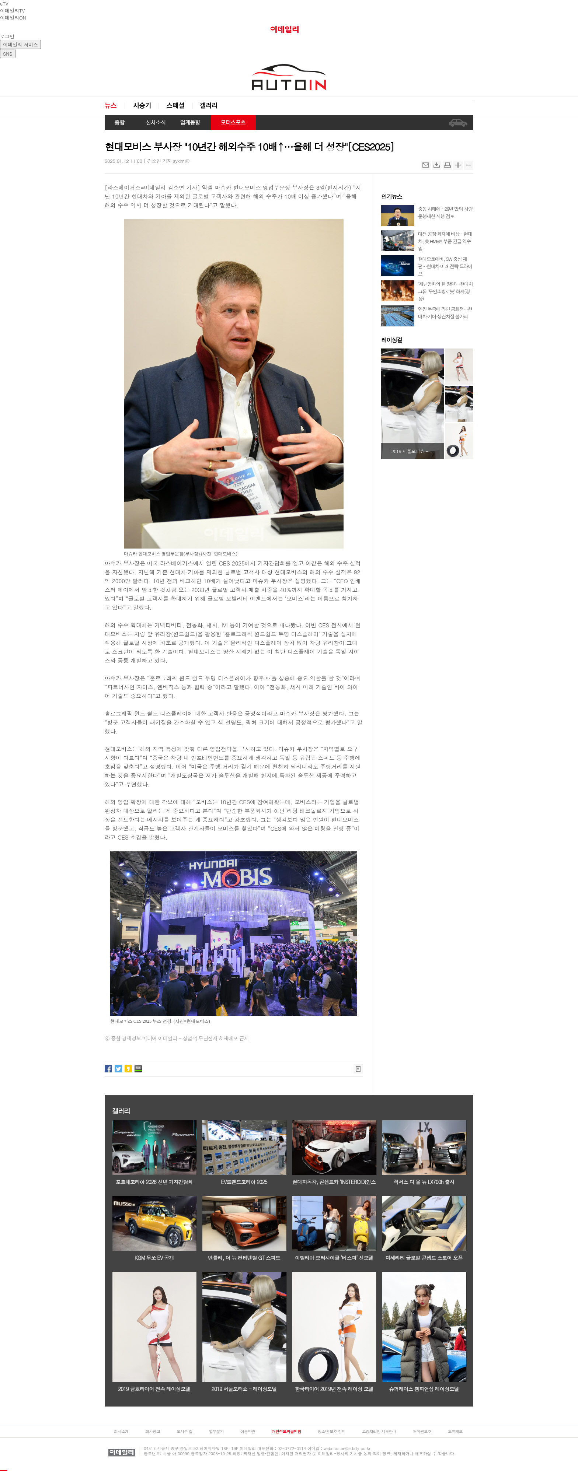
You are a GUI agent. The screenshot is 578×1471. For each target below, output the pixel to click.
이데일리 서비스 (20, 44)
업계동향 (190, 122)
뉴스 (115, 106)
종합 (120, 122)
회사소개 (121, 1431)
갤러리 (209, 106)
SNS (8, 53)
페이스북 (108, 1068)
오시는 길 (184, 1431)
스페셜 (175, 106)
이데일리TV (12, 10)
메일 (426, 165)
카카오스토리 (128, 1068)
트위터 (118, 1068)
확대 (458, 165)
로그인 (7, 36)
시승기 (142, 106)
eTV (4, 3)
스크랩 (436, 165)
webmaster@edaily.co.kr (347, 1448)
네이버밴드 (138, 1068)
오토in (289, 77)
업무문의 (216, 1431)
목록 (358, 1069)
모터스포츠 (233, 122)
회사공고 (152, 1431)
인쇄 (447, 165)
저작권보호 (422, 1431)
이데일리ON (13, 17)
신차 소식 (153, 122)
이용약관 (247, 1431)
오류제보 (455, 1431)
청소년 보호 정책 (331, 1431)
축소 (468, 165)
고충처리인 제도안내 (379, 1431)
